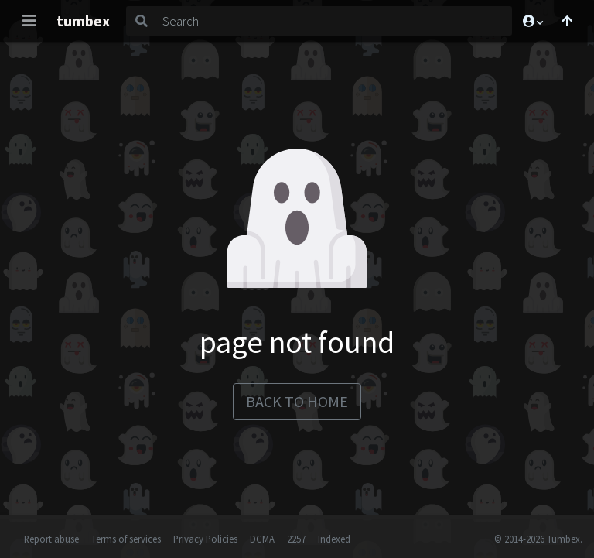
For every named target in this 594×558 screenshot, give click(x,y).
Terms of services (126, 538)
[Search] (334, 21)
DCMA (262, 538)
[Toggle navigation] (29, 21)
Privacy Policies (205, 538)
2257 (296, 538)
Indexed (334, 538)
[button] (532, 21)
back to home (297, 401)
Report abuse (51, 538)
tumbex (83, 20)
